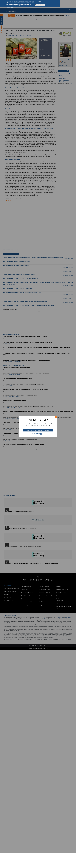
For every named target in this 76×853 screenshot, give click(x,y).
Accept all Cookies (39, 1)
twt (35, 433)
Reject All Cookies (40, 4)
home (41, 433)
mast (37, 433)
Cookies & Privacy (37, 436)
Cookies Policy (9, 7)
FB (33, 433)
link (39, 433)
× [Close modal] (55, 417)
